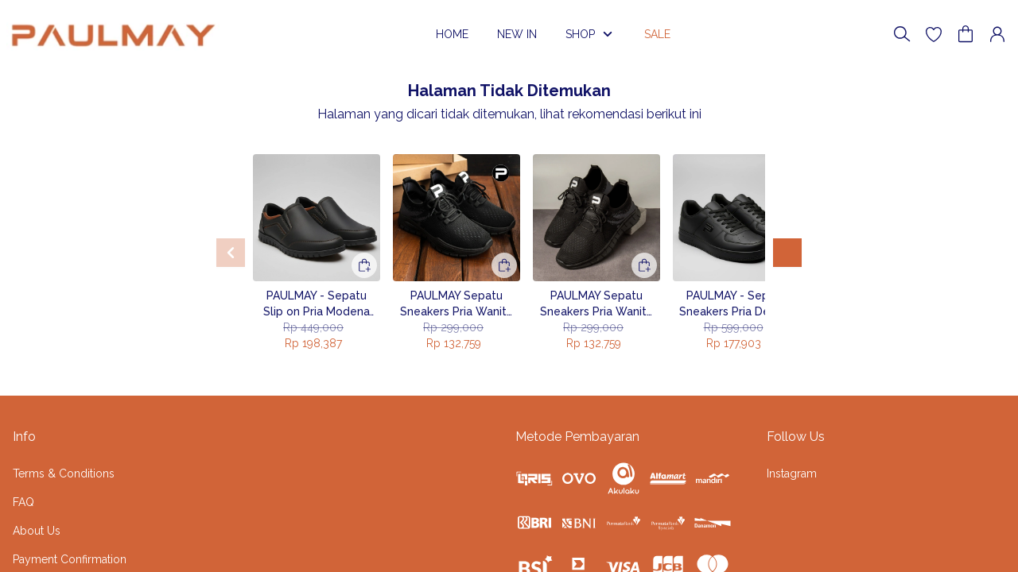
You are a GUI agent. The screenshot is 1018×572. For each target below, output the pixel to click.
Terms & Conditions (64, 473)
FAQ (23, 502)
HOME (452, 34)
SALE (664, 34)
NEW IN (517, 34)
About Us (36, 530)
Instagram (792, 473)
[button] (933, 34)
